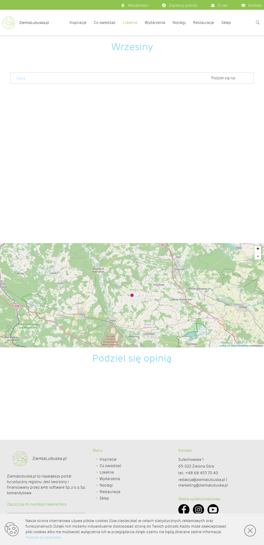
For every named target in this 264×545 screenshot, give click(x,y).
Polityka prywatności (43, 537)
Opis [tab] (21, 78)
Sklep (226, 22)
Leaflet (222, 345)
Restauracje (203, 22)
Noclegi (179, 22)
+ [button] (257, 249)
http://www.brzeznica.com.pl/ (228, 170)
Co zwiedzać (105, 22)
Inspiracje (77, 22)
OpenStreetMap (240, 345)
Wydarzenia (155, 22)
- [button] (257, 256)
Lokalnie (130, 22)
